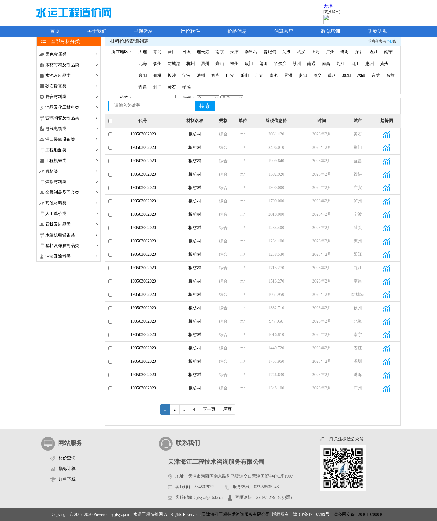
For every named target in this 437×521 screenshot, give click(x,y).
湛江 (374, 52)
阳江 (355, 63)
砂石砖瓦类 (71, 86)
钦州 (157, 63)
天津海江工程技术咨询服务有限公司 (236, 514)
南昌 (326, 63)
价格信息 (237, 31)
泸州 (201, 75)
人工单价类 (71, 213)
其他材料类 (71, 203)
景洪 (288, 75)
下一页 (209, 409)
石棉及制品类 (71, 224)
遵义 (317, 75)
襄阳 (142, 75)
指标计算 (67, 468)
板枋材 (194, 134)
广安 (230, 75)
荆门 (157, 87)
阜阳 (346, 75)
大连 (142, 52)
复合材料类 (71, 96)
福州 (234, 63)
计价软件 (190, 31)
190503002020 (142, 134)
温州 (205, 63)
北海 (142, 63)
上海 (315, 52)
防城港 (174, 63)
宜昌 (142, 87)
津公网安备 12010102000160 (358, 514)
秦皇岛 (251, 52)
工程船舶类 (71, 150)
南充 (273, 75)
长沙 (172, 75)
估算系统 (283, 31)
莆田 (263, 63)
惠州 (369, 63)
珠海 (344, 52)
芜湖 (286, 52)
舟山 (219, 63)
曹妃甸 (269, 52)
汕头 (384, 63)
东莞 (375, 75)
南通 (311, 63)
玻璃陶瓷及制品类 (71, 118)
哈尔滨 (280, 63)
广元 (259, 75)
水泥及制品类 (71, 75)
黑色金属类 (71, 54)
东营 (390, 75)
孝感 (186, 87)
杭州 (190, 63)
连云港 (203, 52)
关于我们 (97, 31)
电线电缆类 (71, 128)
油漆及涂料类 (71, 256)
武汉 (301, 52)
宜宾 (215, 75)
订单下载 (67, 479)
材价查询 (67, 458)
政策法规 (377, 31)
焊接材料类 (71, 182)
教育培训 (330, 31)
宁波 (186, 75)
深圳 (359, 52)
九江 (340, 63)
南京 (219, 52)
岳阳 (361, 75)
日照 (186, 52)
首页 (55, 31)
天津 (234, 52)
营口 (172, 52)
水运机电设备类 (71, 235)
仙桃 (157, 75)
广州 (330, 52)
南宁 (388, 52)
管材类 (71, 171)
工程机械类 (71, 160)
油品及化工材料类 (71, 107)
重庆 (332, 75)
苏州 (297, 63)
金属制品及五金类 (71, 192)
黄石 (172, 87)
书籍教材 (143, 31)
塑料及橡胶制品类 (71, 245)
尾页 (227, 409)
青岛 (157, 52)
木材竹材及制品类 (71, 65)
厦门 (249, 63)
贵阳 (303, 75)
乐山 (244, 75)
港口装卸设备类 (71, 139)
